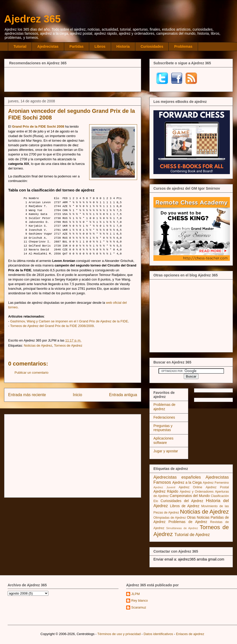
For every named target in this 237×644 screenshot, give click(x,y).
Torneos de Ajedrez (68, 345)
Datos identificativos (158, 634)
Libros (100, 46)
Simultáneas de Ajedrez (182, 528)
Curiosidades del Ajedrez (182, 501)
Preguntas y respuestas (163, 428)
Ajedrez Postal (217, 487)
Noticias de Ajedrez (38, 345)
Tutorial (20, 46)
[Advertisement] (72, 79)
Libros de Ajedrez (184, 506)
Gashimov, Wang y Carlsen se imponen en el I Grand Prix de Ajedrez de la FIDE (69, 321)
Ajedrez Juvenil (164, 487)
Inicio (77, 395)
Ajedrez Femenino (216, 482)
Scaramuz (138, 607)
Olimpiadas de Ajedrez (169, 517)
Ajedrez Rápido (165, 491)
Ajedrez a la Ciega (187, 482)
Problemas (183, 46)
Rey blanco (139, 600)
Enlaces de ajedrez (190, 634)
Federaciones (164, 417)
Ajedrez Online (190, 487)
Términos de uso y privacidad (119, 634)
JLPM (135, 594)
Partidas (77, 46)
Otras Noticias (198, 517)
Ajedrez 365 (32, 19)
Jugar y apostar (165, 451)
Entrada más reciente (27, 395)
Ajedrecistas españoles (177, 477)
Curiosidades (152, 46)
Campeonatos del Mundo (190, 496)
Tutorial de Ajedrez (192, 534)
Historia (123, 46)
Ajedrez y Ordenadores (197, 491)
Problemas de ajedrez (164, 407)
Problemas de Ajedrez (187, 522)
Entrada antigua (123, 395)
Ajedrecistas (47, 46)
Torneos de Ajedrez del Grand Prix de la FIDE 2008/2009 (52, 326)
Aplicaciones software (163, 440)
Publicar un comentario (31, 372)
